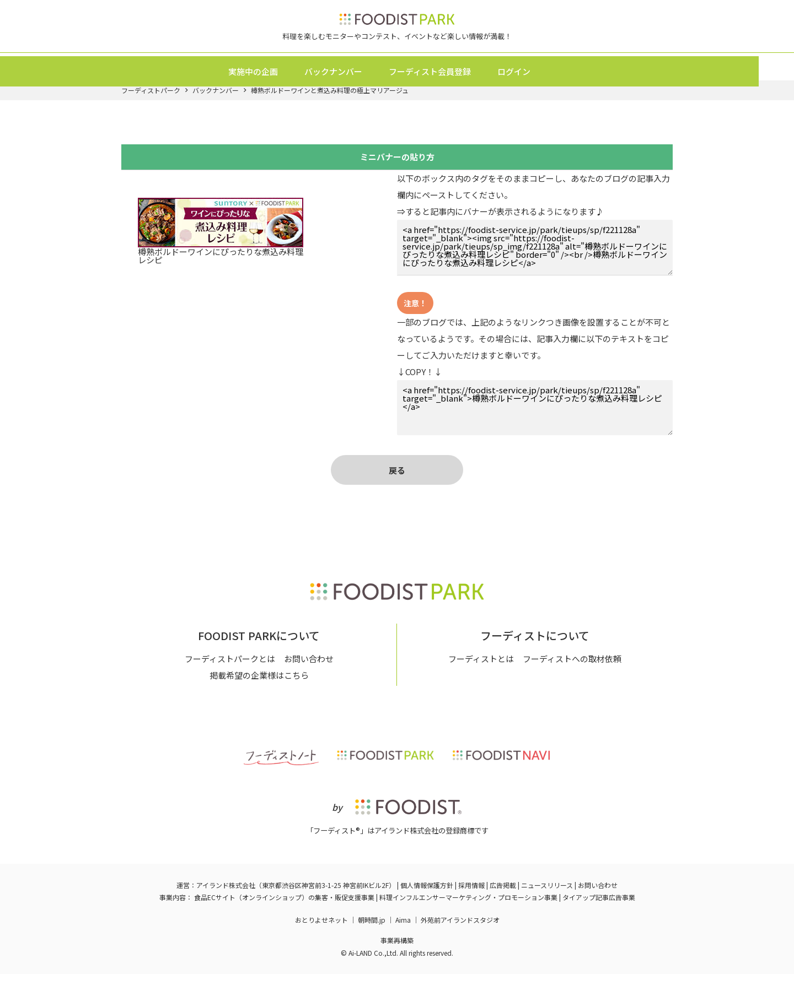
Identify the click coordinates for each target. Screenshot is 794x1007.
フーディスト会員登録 (447, 84)
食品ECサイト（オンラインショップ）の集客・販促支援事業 (284, 929)
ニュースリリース (547, 918)
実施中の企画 (271, 84)
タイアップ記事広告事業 (598, 929)
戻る (397, 490)
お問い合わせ (309, 691)
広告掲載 (503, 918)
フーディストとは (481, 691)
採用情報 (471, 918)
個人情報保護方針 (426, 918)
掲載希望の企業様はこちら (259, 708)
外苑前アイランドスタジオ (460, 952)
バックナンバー (351, 84)
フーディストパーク (150, 110)
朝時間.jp (371, 952)
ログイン (531, 84)
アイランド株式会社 (225, 918)
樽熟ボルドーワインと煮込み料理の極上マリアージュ (330, 110)
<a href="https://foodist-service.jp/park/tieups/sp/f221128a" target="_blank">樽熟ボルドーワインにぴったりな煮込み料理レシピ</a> (535, 427)
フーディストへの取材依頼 (572, 691)
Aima (403, 952)
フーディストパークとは (230, 691)
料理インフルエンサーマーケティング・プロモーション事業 (468, 929)
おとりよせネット (321, 952)
